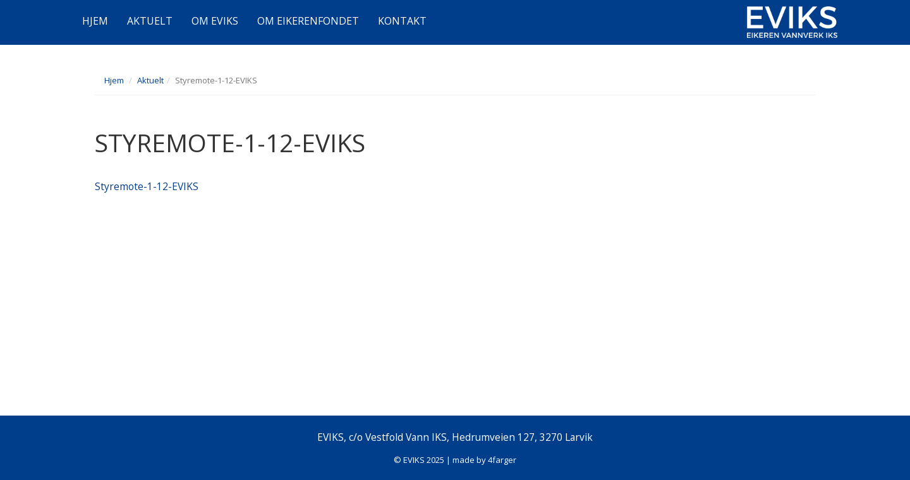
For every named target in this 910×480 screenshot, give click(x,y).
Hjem (114, 80)
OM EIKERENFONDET (308, 21)
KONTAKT (402, 21)
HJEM (95, 21)
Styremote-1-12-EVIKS (146, 186)
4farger (502, 459)
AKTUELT (150, 21)
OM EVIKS (214, 21)
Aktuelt (150, 80)
